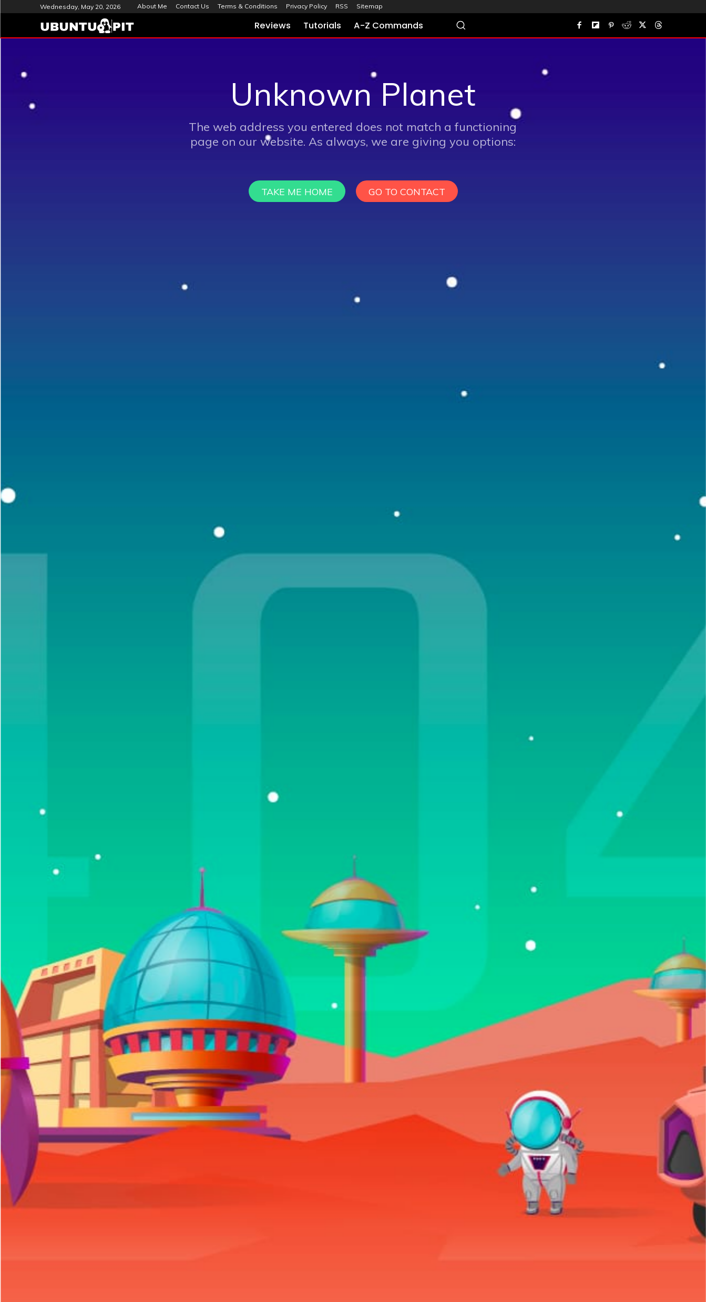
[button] (461, 25)
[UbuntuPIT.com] (87, 26)
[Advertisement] (353, 117)
